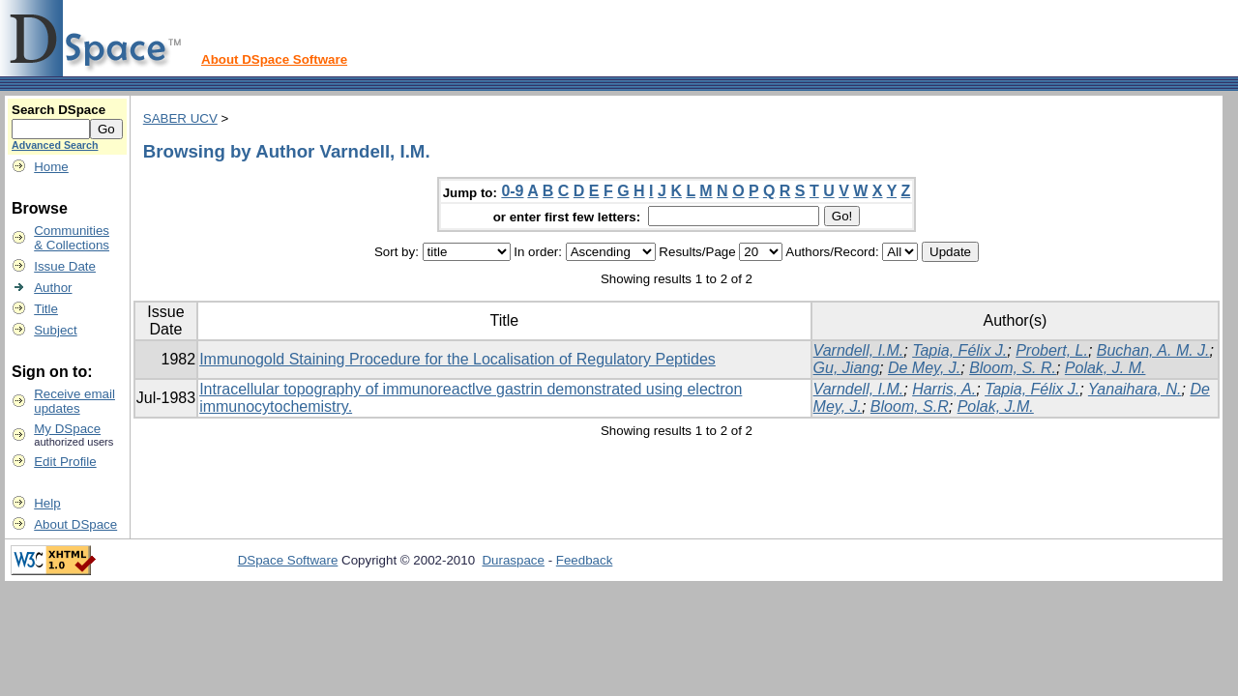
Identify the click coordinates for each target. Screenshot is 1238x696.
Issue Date (65, 266)
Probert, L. (1052, 350)
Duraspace (513, 560)
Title (46, 309)
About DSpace (75, 524)
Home (51, 167)
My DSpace (67, 428)
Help (47, 503)
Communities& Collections (71, 237)
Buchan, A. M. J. (1153, 350)
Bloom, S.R (909, 406)
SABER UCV (180, 118)
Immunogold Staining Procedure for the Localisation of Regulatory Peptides (457, 359)
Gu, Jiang (846, 368)
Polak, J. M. (1105, 368)
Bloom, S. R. (1012, 368)
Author (53, 287)
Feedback (584, 560)
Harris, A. (944, 389)
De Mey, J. (924, 368)
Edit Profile (65, 461)
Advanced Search (55, 145)
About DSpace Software (274, 59)
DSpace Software (288, 560)
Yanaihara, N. (1135, 389)
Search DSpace (58, 109)
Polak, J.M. (996, 406)
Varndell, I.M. (858, 350)
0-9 (512, 191)
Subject (55, 330)
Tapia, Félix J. (959, 350)
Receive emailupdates (74, 401)
